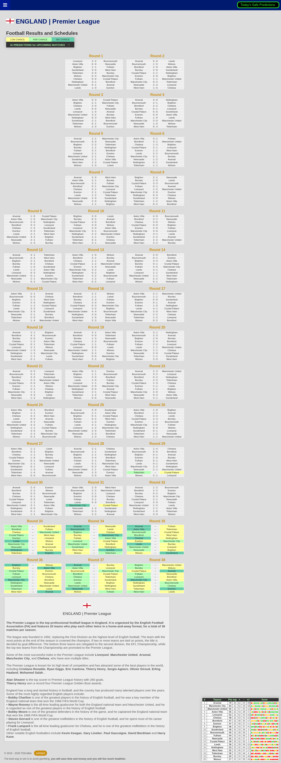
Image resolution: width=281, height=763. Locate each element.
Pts (230, 699)
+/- (248, 699)
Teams (217, 699)
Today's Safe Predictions (258, 5)
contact (40, 753)
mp (235, 699)
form (265, 699)
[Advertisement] (31, 119)
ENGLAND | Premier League (53, 21)
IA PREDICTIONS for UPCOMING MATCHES (40, 45)
